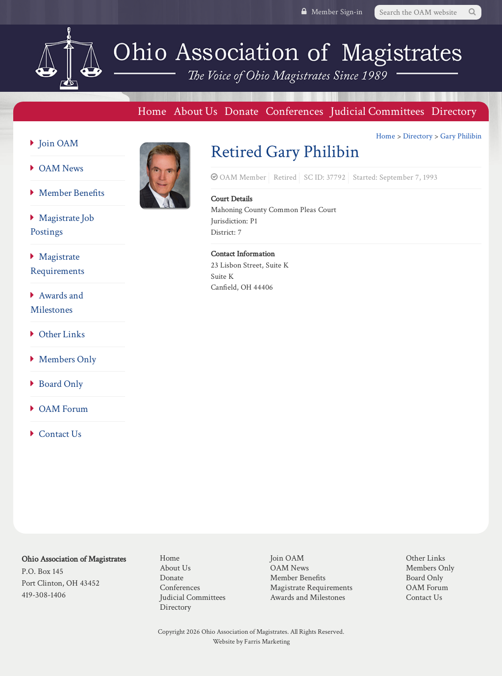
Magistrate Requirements (311, 587)
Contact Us (60, 434)
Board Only (61, 384)
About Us (195, 111)
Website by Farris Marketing (251, 641)
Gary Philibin (460, 136)
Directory (454, 111)
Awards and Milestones (307, 597)
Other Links (62, 334)
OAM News (61, 168)
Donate (241, 111)
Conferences (294, 111)
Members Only (67, 359)
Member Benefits (71, 193)
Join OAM (58, 143)
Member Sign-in (331, 12)
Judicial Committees (377, 111)
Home (152, 111)
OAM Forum (63, 409)
